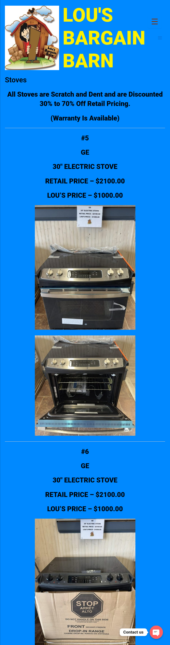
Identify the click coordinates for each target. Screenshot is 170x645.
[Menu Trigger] (154, 21)
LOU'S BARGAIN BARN (104, 38)
